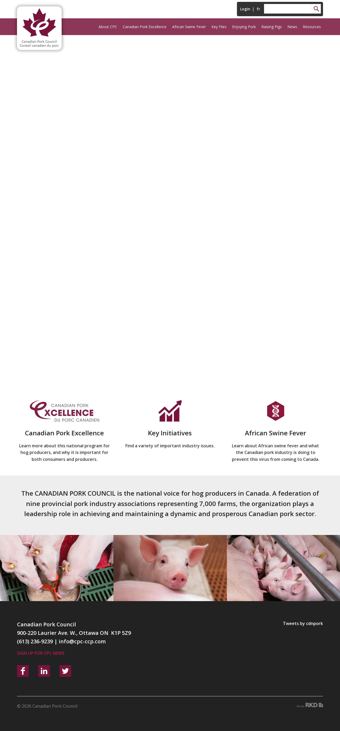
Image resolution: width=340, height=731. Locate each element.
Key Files (219, 26)
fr (258, 8)
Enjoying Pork (244, 26)
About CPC (108, 26)
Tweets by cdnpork (303, 623)
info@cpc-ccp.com (82, 641)
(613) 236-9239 (35, 641)
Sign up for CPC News (41, 653)
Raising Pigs (271, 26)
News (292, 26)
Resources (312, 26)
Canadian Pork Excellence (145, 26)
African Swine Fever (189, 26)
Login (245, 8)
